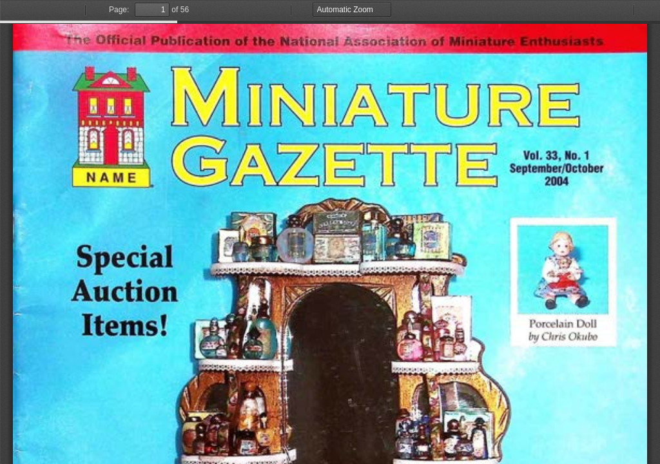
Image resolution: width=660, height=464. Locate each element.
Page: (119, 9)
